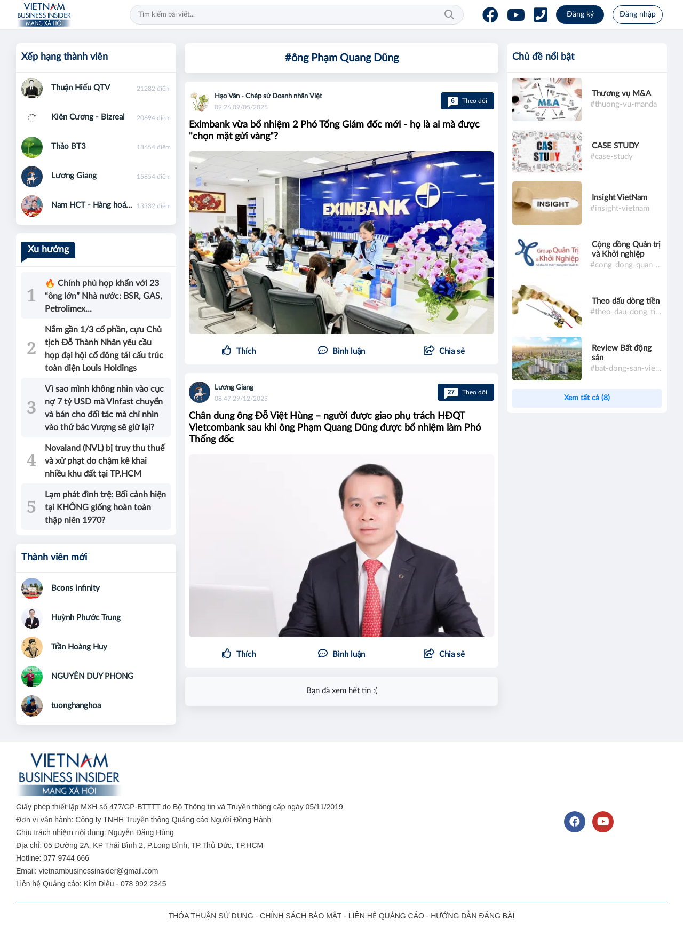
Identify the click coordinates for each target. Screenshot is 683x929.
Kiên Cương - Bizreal (88, 117)
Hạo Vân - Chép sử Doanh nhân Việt (268, 96)
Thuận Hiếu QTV (80, 88)
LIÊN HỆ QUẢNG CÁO (386, 915)
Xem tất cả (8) (587, 398)
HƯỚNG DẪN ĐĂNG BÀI (472, 915)
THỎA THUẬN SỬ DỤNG (211, 915)
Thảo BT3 (68, 146)
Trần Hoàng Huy (79, 647)
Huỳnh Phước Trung (86, 618)
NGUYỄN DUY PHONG (92, 676)
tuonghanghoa (76, 706)
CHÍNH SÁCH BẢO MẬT (301, 915)
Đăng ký (580, 14)
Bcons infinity (75, 588)
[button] (444, 351)
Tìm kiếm (449, 15)
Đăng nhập (638, 14)
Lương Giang (234, 387)
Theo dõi (467, 101)
